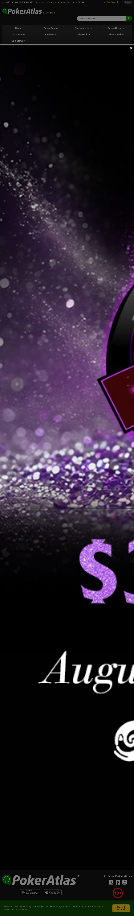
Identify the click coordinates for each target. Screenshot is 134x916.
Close (131, 48)
